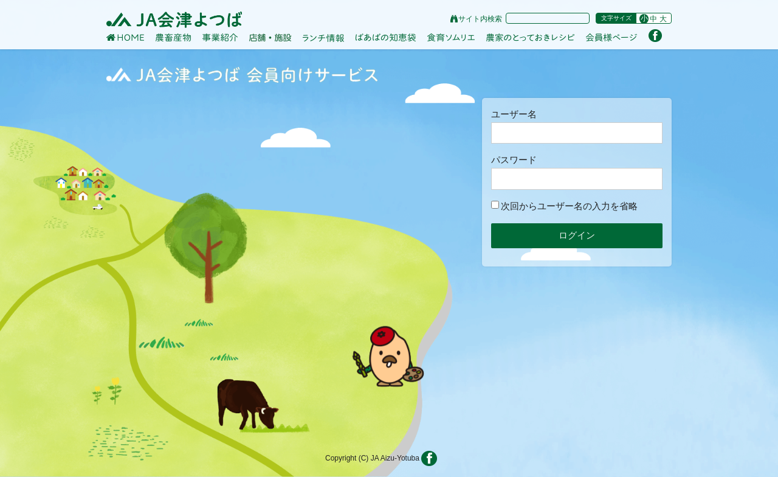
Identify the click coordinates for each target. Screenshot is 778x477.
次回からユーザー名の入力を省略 (564, 206)
